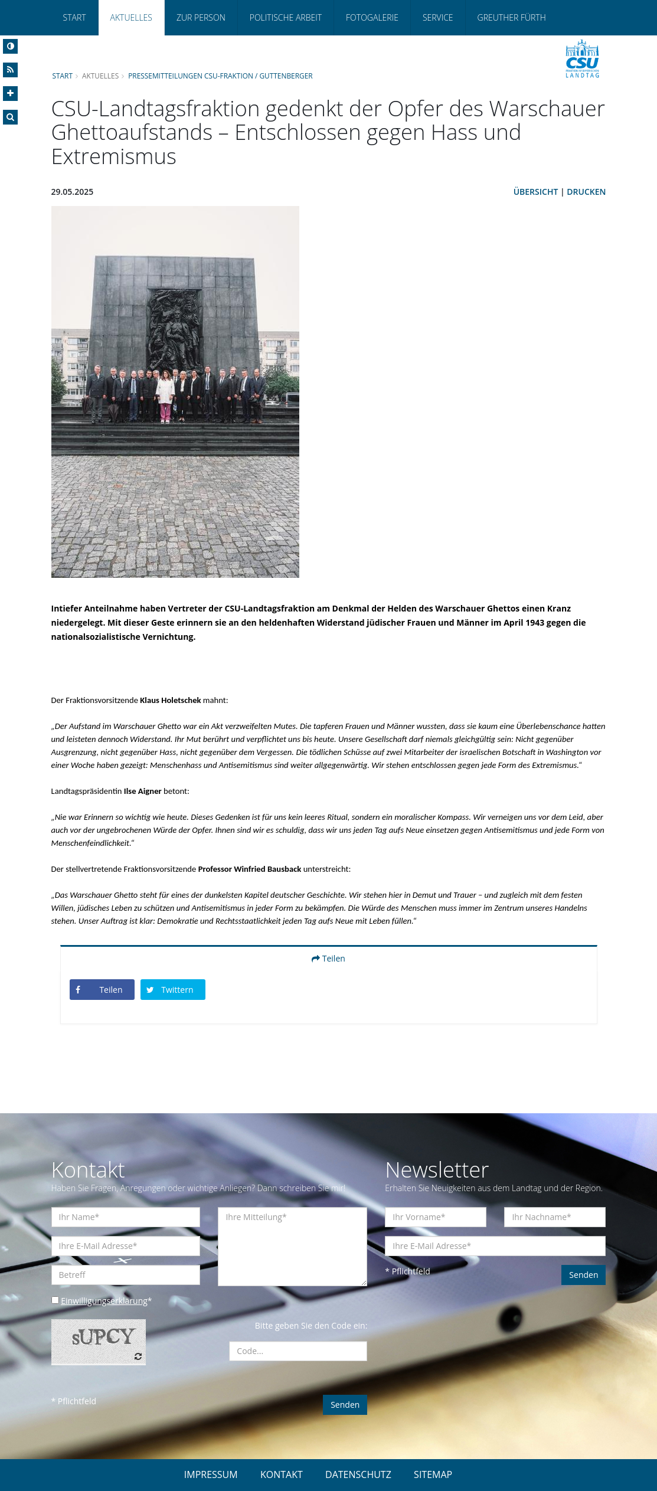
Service (438, 17)
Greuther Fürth (512, 17)
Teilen (328, 958)
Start (74, 17)
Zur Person (200, 17)
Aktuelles (131, 17)
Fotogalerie (372, 17)
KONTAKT (281, 1474)
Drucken (586, 191)
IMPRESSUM (211, 1474)
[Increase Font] (10, 93)
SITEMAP (433, 1474)
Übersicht (536, 191)
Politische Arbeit (286, 17)
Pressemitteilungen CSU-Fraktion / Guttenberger (220, 75)
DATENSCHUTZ (358, 1474)
